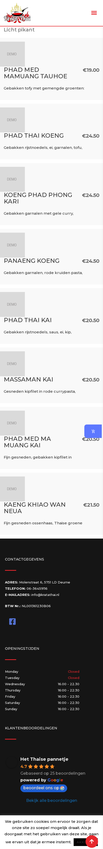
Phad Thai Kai (28, 320)
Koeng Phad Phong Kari (38, 198)
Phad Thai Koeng (34, 135)
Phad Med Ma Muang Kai (27, 442)
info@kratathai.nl (45, 595)
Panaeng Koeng (31, 260)
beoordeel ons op (43, 787)
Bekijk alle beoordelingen (51, 800)
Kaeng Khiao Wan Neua (35, 508)
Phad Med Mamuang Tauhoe (35, 73)
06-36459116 (37, 588)
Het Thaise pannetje (44, 759)
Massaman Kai (28, 379)
